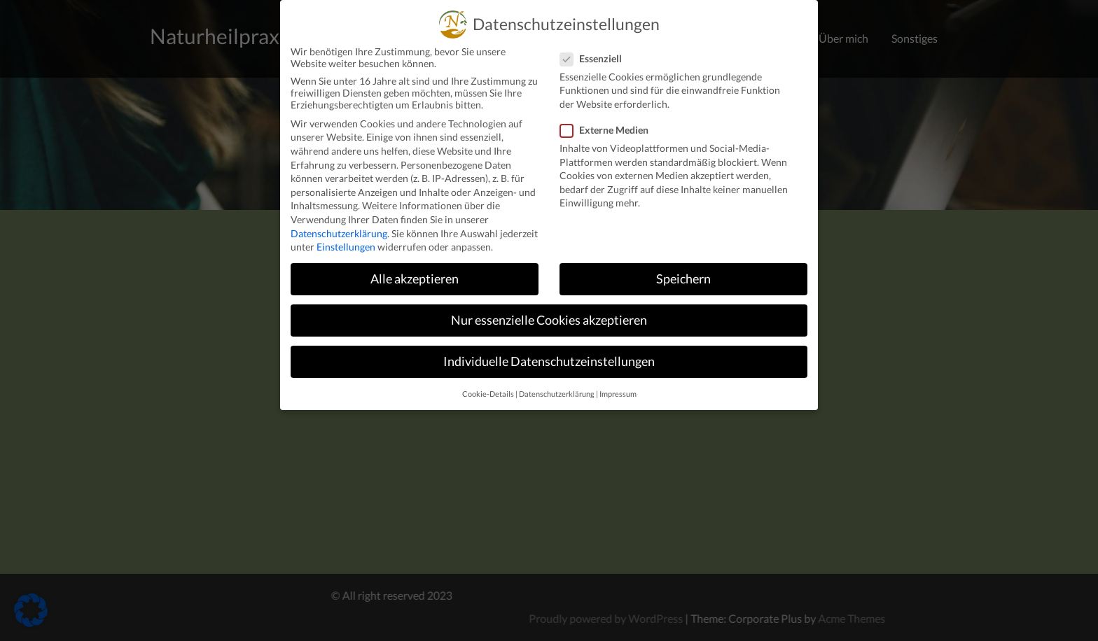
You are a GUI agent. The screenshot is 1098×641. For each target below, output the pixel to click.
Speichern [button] (683, 267)
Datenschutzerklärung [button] (557, 382)
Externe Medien (609, 118)
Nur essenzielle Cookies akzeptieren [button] (549, 308)
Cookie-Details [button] (488, 382)
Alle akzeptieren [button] (414, 267)
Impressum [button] (618, 382)
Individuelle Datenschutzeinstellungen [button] (549, 349)
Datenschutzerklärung (339, 221)
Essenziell (595, 46)
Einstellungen (346, 235)
